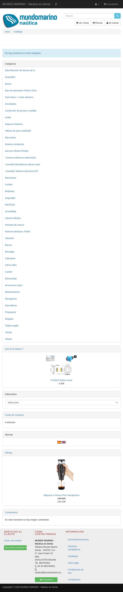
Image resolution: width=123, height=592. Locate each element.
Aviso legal (73, 563)
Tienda (8, 332)
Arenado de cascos (14, 225)
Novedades (10, 104)
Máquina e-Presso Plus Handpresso (61, 495)
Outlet (8, 117)
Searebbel (10, 77)
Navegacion (11, 298)
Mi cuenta (113, 23)
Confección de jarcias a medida (20, 110)
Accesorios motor (13, 285)
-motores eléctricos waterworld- (20, 157)
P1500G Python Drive (61, 380)
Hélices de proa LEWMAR (18, 131)
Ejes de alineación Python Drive (21, 90)
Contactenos (74, 579)
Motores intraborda (14, 144)
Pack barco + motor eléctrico (19, 97)
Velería (8, 339)
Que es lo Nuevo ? (14, 349)
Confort (8, 272)
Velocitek (9, 238)
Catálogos (73, 556)
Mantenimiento (12, 292)
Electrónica (10, 178)
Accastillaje (10, 211)
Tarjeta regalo (12, 325)
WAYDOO (10, 204)
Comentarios (11, 512)
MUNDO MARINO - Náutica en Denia (26, 4)
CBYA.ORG (11, 265)
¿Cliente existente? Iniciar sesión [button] (16, 548)
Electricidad (10, 278)
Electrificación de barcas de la (20, 70)
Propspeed (10, 312)
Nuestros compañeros (74, 548)
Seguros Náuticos (14, 124)
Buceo (8, 84)
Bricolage (9, 251)
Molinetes (10, 191)
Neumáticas (11, 305)
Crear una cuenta (12, 540)
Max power (10, 137)
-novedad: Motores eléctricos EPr (21, 171)
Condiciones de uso (75, 571)
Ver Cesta (82, 23)
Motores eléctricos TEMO (17, 231)
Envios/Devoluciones (78, 539)
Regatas (9, 319)
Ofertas (8, 452)
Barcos (8, 245)
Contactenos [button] (46, 580)
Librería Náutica (13, 218)
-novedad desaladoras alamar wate (22, 164)
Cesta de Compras (14, 415)
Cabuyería (10, 258)
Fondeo (8, 184)
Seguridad (10, 198)
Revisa (98, 23)
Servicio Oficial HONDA (17, 151)
